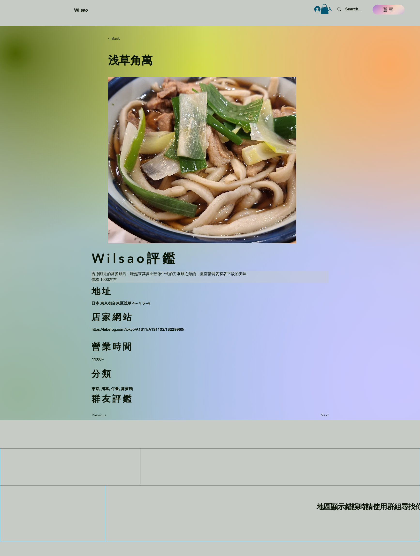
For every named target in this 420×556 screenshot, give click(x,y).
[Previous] (108, 415)
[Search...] (353, 9)
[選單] (389, 10)
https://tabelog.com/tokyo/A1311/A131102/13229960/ (138, 329)
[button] (325, 9)
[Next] (317, 415)
